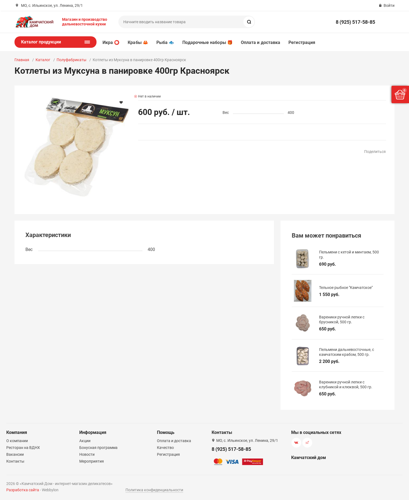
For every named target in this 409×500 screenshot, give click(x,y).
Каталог (43, 60)
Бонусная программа (98, 447)
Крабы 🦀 (138, 42)
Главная (21, 60)
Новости (87, 454)
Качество (165, 447)
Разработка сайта (22, 490)
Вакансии (15, 454)
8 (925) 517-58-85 (355, 22)
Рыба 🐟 (165, 42)
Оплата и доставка (260, 42)
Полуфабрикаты (71, 60)
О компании (17, 441)
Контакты (15, 461)
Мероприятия (91, 461)
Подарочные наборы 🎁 (207, 42)
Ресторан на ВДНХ (23, 447)
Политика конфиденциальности (154, 490)
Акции (84, 441)
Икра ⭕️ (111, 42)
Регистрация (301, 42)
